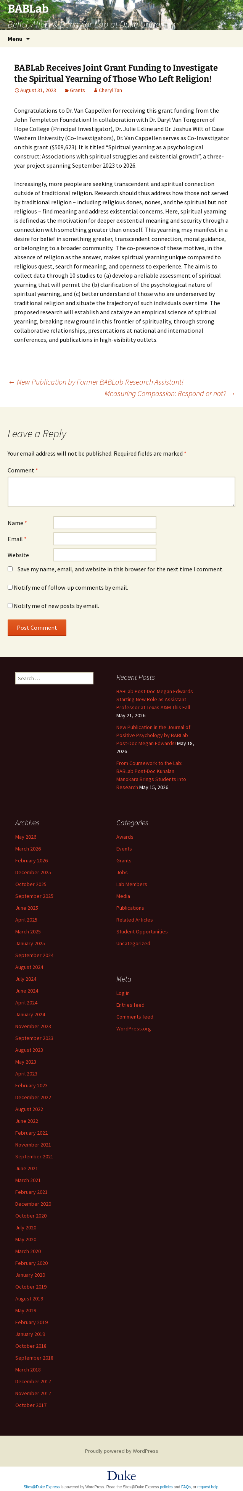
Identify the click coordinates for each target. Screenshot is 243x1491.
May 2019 (25, 1310)
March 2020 (28, 1251)
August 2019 (29, 1298)
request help (207, 1487)
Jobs (122, 872)
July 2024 (25, 978)
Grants (77, 90)
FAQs (186, 1487)
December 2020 (33, 1203)
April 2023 (26, 1073)
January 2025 (30, 943)
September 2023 (34, 1038)
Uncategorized (133, 943)
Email (17, 539)
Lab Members (131, 884)
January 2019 (30, 1334)
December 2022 (33, 1097)
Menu (15, 38)
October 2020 (31, 1215)
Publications (130, 907)
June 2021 (26, 1168)
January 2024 (30, 1014)
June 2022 (26, 1120)
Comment (23, 470)
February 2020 (31, 1263)
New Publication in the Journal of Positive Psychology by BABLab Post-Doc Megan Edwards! (153, 735)
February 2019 (31, 1322)
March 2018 (28, 1369)
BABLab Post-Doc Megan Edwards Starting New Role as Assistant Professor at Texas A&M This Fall (154, 699)
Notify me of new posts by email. (56, 606)
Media (123, 896)
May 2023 (25, 1061)
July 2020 (25, 1227)
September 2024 (34, 955)
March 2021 (28, 1180)
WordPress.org (133, 1028)
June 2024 (26, 990)
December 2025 (33, 872)
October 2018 (31, 1345)
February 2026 (31, 860)
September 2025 (34, 896)
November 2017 (33, 1393)
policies (166, 1487)
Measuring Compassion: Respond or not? (170, 393)
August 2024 (29, 967)
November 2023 (33, 1026)
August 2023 (29, 1049)
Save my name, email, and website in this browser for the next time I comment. (121, 569)
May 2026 (25, 836)
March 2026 (28, 848)
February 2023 (31, 1085)
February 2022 (31, 1132)
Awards (125, 836)
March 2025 (28, 931)
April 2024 (26, 1002)
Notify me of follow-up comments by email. (71, 587)
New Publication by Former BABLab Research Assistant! (95, 381)
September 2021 (34, 1156)
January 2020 (30, 1274)
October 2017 (31, 1405)
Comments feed (134, 1016)
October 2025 (31, 884)
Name (17, 523)
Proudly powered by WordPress (121, 1450)
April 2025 (26, 919)
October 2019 (31, 1286)
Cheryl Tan (110, 90)
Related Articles (134, 919)
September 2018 (34, 1357)
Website (18, 555)
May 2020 (25, 1239)
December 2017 (33, 1381)
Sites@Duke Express (42, 1487)
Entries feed (130, 1004)
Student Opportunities (142, 931)
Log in (123, 993)
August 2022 (29, 1109)
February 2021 (31, 1192)
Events (124, 848)
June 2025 (26, 907)
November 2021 (33, 1144)
